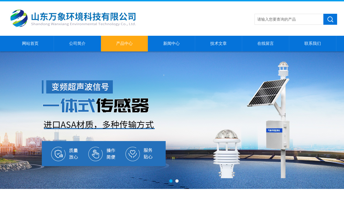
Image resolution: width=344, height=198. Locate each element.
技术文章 (218, 43)
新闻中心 (171, 43)
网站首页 (30, 43)
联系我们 (312, 43)
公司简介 (77, 43)
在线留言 (265, 43)
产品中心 (124, 43)
